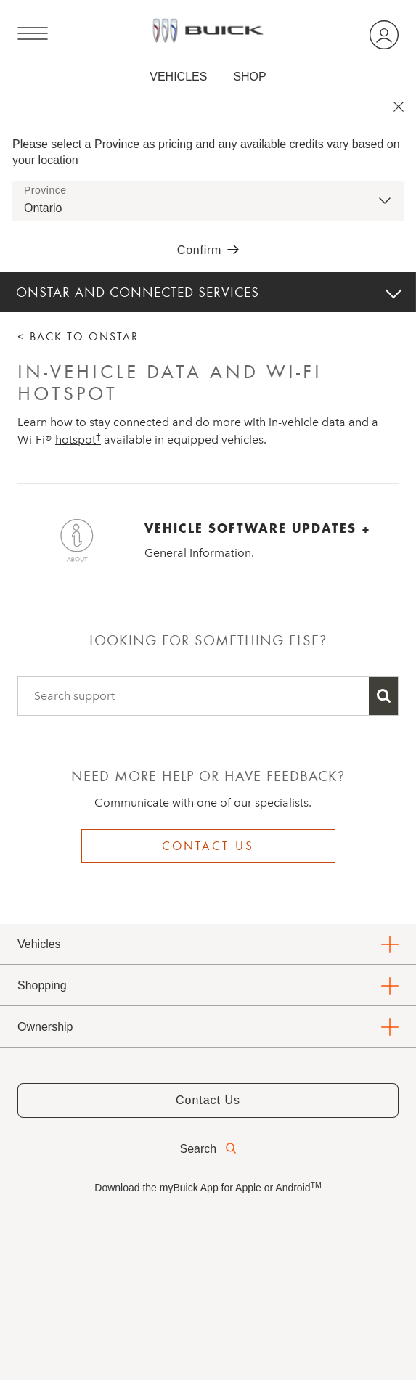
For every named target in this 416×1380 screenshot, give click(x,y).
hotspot (78, 439)
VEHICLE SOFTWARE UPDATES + (257, 528)
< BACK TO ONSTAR (78, 336)
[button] (78, 439)
